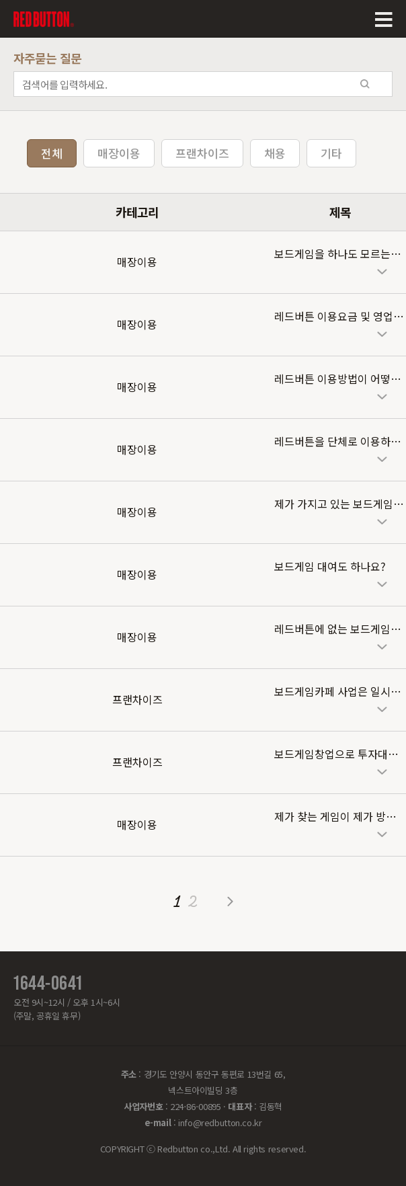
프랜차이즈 (202, 153)
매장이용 (118, 153)
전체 (52, 153)
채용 (275, 153)
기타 (331, 153)
